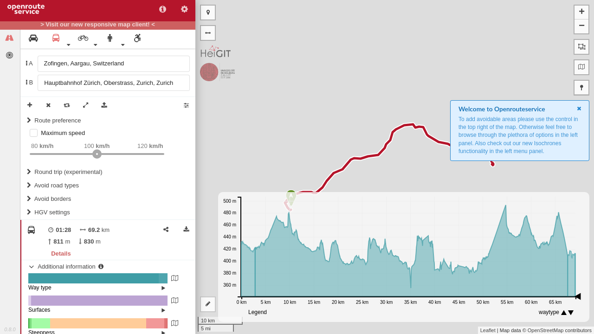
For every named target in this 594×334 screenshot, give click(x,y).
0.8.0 (9, 329)
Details (61, 253)
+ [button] (582, 12)
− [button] (582, 26)
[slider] (97, 154)
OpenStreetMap (546, 330)
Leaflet (488, 330)
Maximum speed (63, 132)
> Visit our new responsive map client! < (97, 24)
